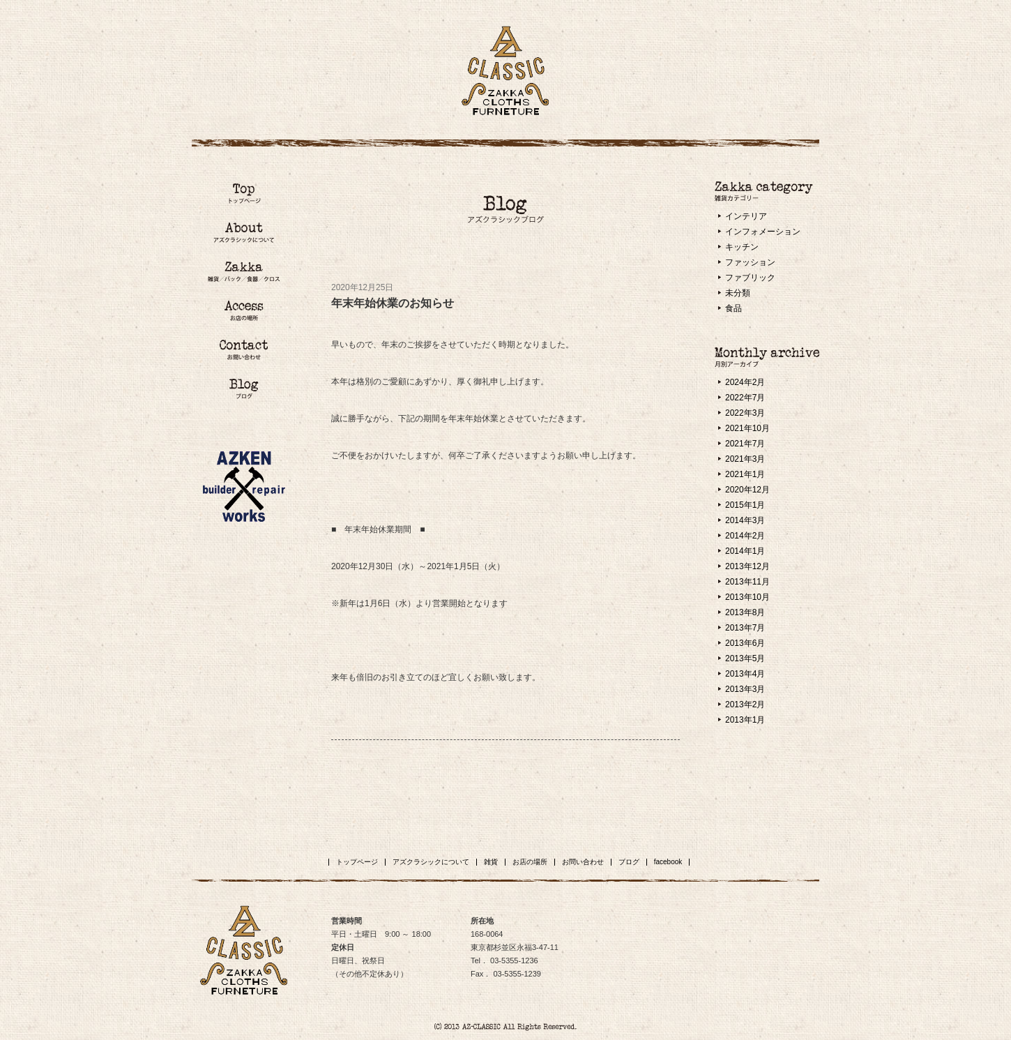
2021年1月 (745, 474)
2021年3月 (745, 459)
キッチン (742, 247)
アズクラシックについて (431, 862)
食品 (733, 308)
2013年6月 (745, 643)
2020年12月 (747, 490)
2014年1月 (745, 551)
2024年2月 (745, 382)
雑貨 (491, 862)
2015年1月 (745, 505)
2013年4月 (745, 674)
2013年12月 (747, 566)
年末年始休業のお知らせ (392, 303)
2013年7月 (745, 628)
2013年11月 (747, 582)
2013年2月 (745, 704)
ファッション (750, 262)
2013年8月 (745, 612)
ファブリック (750, 277)
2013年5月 (745, 658)
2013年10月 (747, 597)
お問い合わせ (583, 862)
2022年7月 (745, 397)
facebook (668, 862)
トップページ (357, 862)
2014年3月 (745, 520)
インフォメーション (762, 231)
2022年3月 (745, 413)
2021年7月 (745, 444)
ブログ (628, 862)
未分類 (737, 293)
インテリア (746, 216)
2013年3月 (745, 689)
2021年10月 (747, 428)
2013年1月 (745, 720)
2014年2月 (745, 536)
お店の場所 (529, 862)
